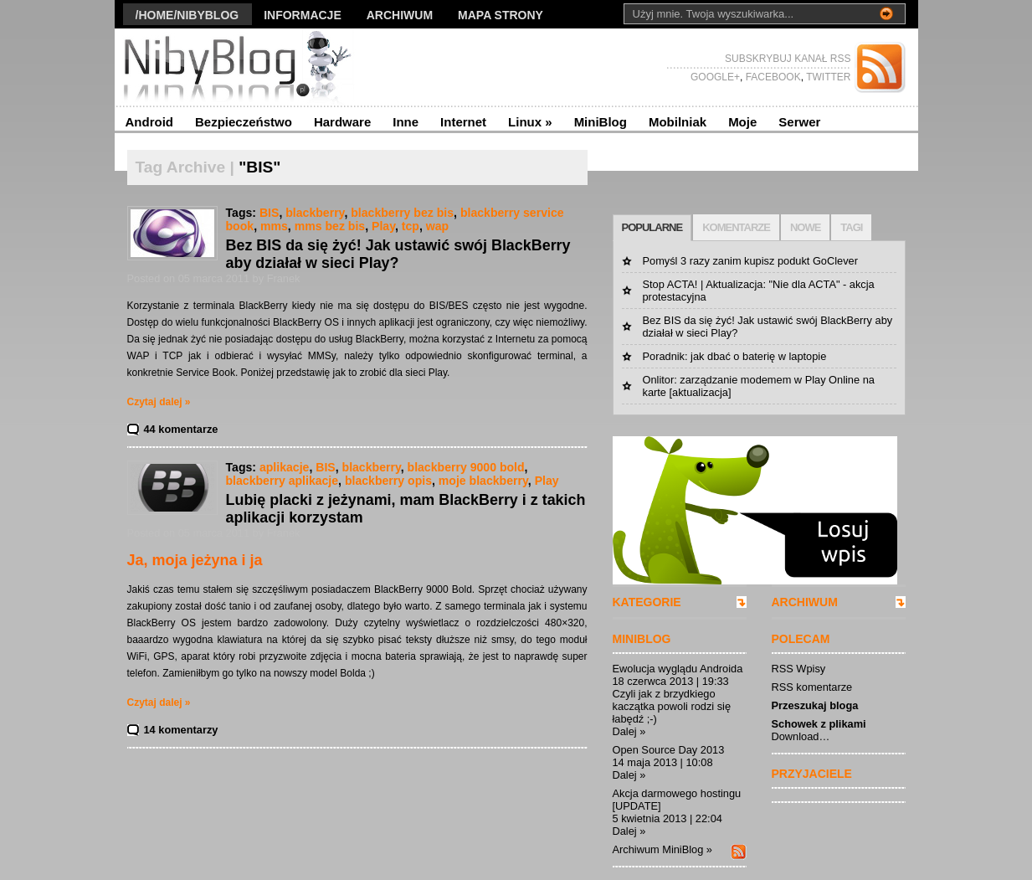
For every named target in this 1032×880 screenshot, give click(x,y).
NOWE (805, 227)
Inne (405, 122)
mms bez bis (330, 226)
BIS (269, 212)
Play (383, 226)
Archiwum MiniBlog (658, 849)
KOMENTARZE (736, 227)
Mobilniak (677, 122)
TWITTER (827, 77)
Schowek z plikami (819, 724)
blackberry (314, 212)
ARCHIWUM (805, 602)
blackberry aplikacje (282, 480)
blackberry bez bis (402, 212)
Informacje (302, 15)
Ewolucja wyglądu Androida (678, 668)
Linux (530, 122)
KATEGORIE (647, 602)
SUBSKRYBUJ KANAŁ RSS (788, 58)
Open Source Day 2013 (669, 750)
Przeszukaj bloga (815, 705)
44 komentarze (181, 429)
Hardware (342, 122)
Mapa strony (500, 15)
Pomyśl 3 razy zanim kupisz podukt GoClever (750, 261)
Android (150, 122)
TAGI (851, 227)
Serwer (799, 122)
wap (437, 226)
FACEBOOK (771, 77)
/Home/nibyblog (187, 15)
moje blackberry (483, 480)
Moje (742, 122)
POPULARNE (652, 227)
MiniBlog (600, 122)
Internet (463, 122)
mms (274, 226)
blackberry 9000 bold (466, 467)
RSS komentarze (812, 687)
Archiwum (400, 15)
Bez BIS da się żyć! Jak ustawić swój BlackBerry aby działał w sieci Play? (398, 254)
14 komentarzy (181, 729)
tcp (410, 226)
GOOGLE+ (715, 77)
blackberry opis (388, 480)
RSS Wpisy (799, 668)
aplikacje (284, 467)
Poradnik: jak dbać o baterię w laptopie (735, 356)
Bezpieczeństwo (243, 122)
